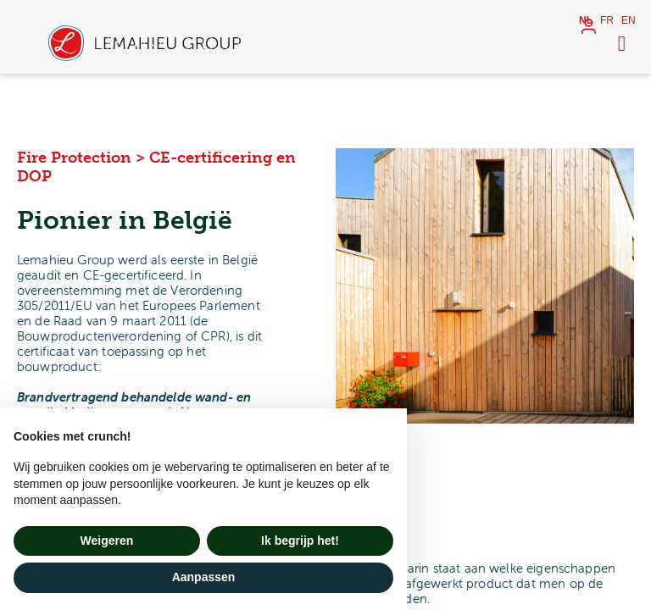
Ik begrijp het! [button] (300, 540)
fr (607, 20)
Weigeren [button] (107, 540)
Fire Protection (74, 157)
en (628, 20)
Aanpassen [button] (204, 577)
